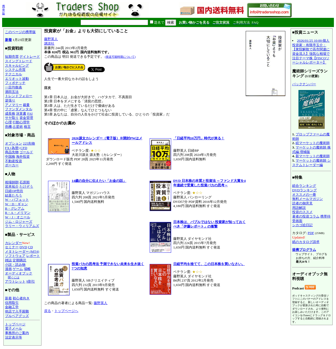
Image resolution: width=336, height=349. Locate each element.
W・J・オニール (17, 217)
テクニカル (13, 74)
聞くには (13, 277)
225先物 (29, 143)
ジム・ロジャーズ (18, 222)
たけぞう (26, 186)
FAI (30, 113)
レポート (33, 256)
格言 (27, 127)
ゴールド (26, 152)
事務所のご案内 (17, 333)
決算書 (21, 113)
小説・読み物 (15, 265)
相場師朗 (12, 182)
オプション (13, 143)
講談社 (49, 43)
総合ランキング (304, 186)
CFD (23, 148)
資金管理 (26, 118)
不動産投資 (13, 161)
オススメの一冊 (304, 195)
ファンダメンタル (18, 109)
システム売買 (15, 70)
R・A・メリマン (17, 213)
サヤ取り (12, 118)
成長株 (10, 113)
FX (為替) (12, 148)
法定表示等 (13, 337)
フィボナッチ (15, 83)
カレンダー (13, 243)
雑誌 (8, 260)
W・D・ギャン (16, 204)
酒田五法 (12, 92)
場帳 (27, 269)
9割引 (30, 281)
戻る (47, 311)
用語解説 (299, 208)
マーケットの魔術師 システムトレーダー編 (311, 162)
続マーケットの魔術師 (313, 143)
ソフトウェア (15, 256)
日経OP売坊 (14, 191)
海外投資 (23, 156)
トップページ (15, 324)
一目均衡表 (13, 87)
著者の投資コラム (305, 216)
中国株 (10, 156)
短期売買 (12, 57)
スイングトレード (18, 61)
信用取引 (12, 303)
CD (30, 247)
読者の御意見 (302, 203)
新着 (8, 40)
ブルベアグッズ (17, 316)
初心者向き (21, 298)
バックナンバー (304, 84)
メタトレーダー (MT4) (22, 251)
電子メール (13, 328)
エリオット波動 (17, 79)
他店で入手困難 (17, 311)
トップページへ (66, 311)
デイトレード (29, 57)
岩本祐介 (12, 186)
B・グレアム (14, 208)
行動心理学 (21, 122)
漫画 (8, 269)
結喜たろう (13, 195)
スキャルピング (17, 65)
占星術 (18, 127)
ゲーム (18, 269)
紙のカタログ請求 (305, 242)
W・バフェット (17, 200)
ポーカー (12, 165)
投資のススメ (302, 212)
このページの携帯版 (20, 32)
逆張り (10, 100)
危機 (8, 127)
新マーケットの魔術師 (313, 156)
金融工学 (12, 307)
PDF (311, 233)
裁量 (26, 105)
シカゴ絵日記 (302, 225)
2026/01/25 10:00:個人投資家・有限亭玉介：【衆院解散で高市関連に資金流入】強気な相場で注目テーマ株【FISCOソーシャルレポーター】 (311, 51)
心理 (8, 122)
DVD (23, 247)
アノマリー (13, 105)
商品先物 (12, 152)
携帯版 (3, 9)
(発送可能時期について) (120, 56)
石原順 (24, 182)
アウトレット (15, 281)
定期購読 (19, 260)
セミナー (12, 247)
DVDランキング (304, 190)
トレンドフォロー (18, 96)
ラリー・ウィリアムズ (22, 226)
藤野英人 (51, 39)
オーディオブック (18, 273)
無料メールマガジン (307, 199)
